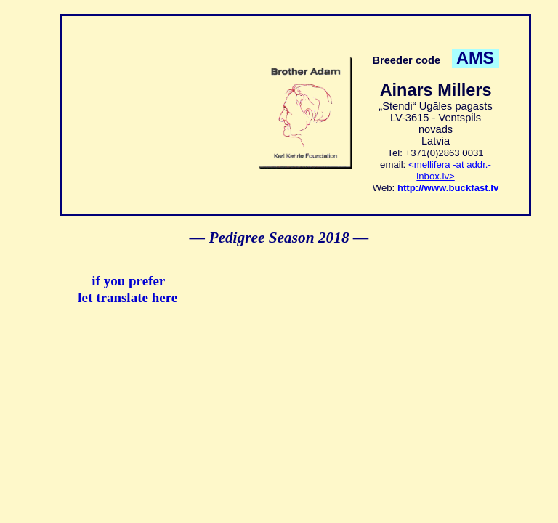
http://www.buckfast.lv (447, 187)
